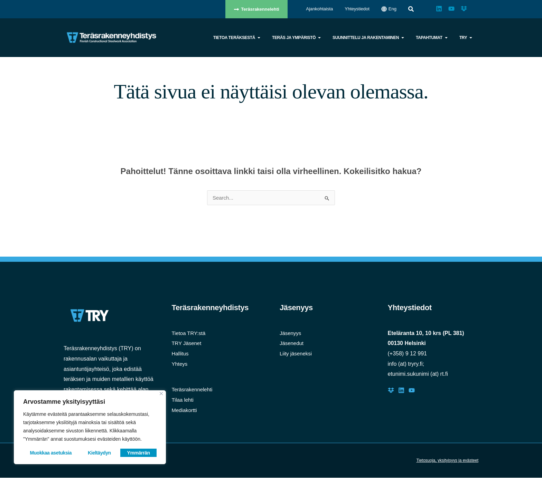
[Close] (161, 393)
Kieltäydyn (99, 453)
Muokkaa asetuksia (51, 453)
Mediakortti (185, 410)
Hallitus (181, 354)
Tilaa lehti (183, 400)
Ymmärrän (138, 453)
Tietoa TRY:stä (190, 333)
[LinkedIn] (401, 391)
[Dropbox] (391, 391)
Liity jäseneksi (297, 354)
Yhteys (180, 364)
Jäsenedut (292, 343)
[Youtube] (412, 391)
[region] (90, 427)
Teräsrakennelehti (193, 390)
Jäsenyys (291, 333)
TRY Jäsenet (188, 343)
